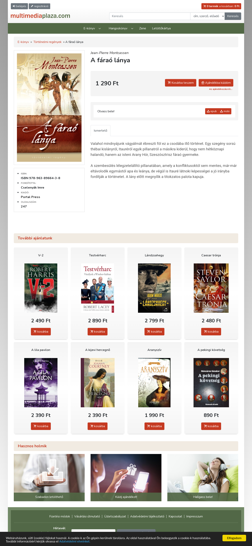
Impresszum (194, 516)
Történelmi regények (47, 42)
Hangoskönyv (118, 28)
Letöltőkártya (161, 28)
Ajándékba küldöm (216, 83)
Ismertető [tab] (100, 130)
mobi (225, 111)
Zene (142, 28)
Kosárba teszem (181, 83)
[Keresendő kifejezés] (149, 16)
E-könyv (89, 28)
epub (212, 111)
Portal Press (30, 197)
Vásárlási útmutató (87, 516)
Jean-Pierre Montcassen (110, 52)
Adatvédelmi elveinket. (74, 541)
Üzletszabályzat (115, 516)
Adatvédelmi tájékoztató (147, 516)
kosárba (40, 331)
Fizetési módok (59, 516)
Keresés (233, 16)
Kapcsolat (175, 516)
